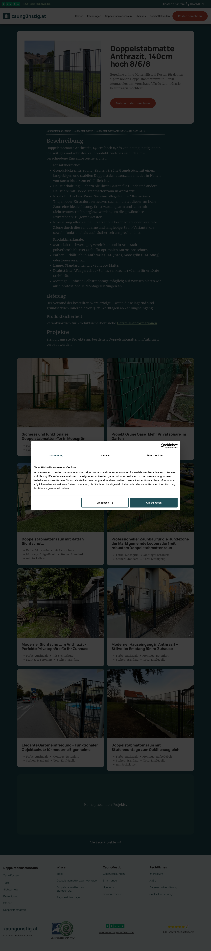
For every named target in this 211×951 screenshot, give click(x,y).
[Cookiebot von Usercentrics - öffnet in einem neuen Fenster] (163, 445)
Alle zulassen (154, 502)
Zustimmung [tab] (55, 455)
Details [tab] (105, 455)
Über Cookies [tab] (155, 455)
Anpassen (105, 502)
